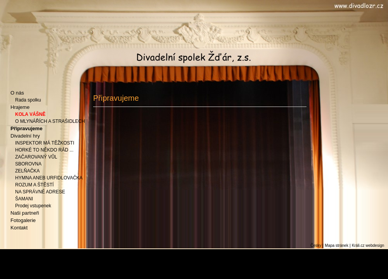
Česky (315, 245)
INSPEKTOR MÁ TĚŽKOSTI (44, 143)
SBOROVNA (28, 164)
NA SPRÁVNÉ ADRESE (40, 192)
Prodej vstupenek (33, 205)
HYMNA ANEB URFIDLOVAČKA (49, 178)
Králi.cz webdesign (368, 245)
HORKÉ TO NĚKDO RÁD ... (44, 150)
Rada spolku (28, 100)
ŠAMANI (24, 199)
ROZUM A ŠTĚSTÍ (34, 185)
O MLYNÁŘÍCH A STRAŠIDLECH (50, 121)
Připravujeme (26, 128)
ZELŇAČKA (27, 171)
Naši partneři (24, 213)
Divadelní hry (25, 136)
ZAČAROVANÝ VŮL (36, 157)
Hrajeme (19, 107)
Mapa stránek (336, 245)
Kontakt (19, 228)
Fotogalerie (23, 220)
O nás (17, 93)
